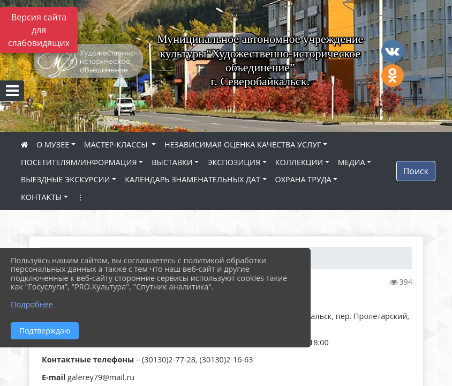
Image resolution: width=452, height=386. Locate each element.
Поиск (415, 171)
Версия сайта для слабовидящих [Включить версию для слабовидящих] (39, 30)
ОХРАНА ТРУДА (303, 179)
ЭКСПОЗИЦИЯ (233, 162)
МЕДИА (351, 162)
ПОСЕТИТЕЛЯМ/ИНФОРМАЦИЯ (79, 162)
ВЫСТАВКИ (172, 162)
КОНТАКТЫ (41, 197)
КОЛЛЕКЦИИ (299, 162)
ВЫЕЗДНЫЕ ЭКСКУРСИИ (65, 179)
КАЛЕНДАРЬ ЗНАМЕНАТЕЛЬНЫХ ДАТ (192, 179)
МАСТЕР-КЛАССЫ (116, 144)
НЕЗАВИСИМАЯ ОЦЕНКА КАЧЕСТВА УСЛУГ (242, 144)
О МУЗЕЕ (52, 144)
